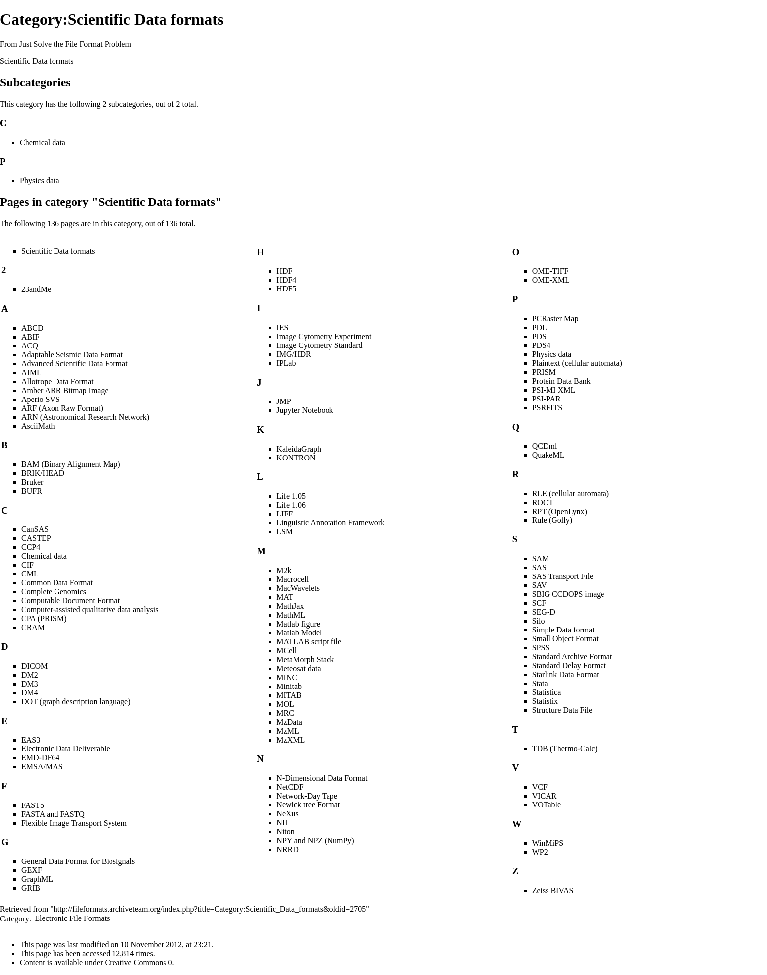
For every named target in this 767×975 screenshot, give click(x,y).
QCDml (544, 446)
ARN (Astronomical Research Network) (85, 417)
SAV (539, 585)
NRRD (287, 849)
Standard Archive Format (572, 656)
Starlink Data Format (565, 674)
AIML (31, 372)
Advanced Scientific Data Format (74, 363)
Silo (538, 621)
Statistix (545, 701)
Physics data (39, 180)
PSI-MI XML (554, 390)
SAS (539, 567)
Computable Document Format (70, 600)
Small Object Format (565, 638)
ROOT (543, 502)
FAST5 (32, 805)
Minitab (289, 686)
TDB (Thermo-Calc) (565, 749)
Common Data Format (57, 582)
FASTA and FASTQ (53, 814)
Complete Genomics (53, 591)
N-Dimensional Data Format (321, 778)
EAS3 (30, 740)
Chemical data (42, 142)
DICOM (34, 666)
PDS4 (541, 345)
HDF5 (286, 289)
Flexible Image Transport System (74, 823)
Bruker (32, 482)
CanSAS (35, 529)
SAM (540, 558)
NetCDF (289, 787)
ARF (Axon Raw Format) (62, 408)
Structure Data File (562, 710)
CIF (27, 565)
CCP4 (30, 547)
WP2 (540, 852)
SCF (539, 603)
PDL (539, 327)
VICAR (544, 796)
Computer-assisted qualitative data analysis (90, 609)
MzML (287, 731)
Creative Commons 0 (138, 962)
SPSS (541, 647)
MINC (286, 677)
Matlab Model (299, 633)
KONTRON (295, 458)
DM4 (29, 692)
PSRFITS (547, 407)
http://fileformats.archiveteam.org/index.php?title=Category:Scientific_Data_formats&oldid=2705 (210, 909)
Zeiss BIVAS (553, 890)
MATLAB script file (308, 641)
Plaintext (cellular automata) (577, 363)
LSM (284, 531)
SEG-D (543, 612)
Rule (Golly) (552, 520)
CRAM (33, 627)
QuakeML (548, 455)
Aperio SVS (40, 399)
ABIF (30, 337)
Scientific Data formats (36, 61)
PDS (539, 336)
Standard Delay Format (569, 665)
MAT (284, 597)
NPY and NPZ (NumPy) (315, 840)
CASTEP (36, 538)
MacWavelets (298, 588)
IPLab (286, 363)
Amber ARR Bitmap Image (65, 390)
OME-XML (551, 280)
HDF (284, 271)
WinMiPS (547, 843)
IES (282, 327)
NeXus (287, 813)
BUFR (31, 491)
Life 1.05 (291, 496)
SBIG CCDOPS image (568, 594)
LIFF (284, 514)
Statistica (546, 692)
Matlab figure (298, 624)
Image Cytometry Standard (319, 345)
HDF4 (286, 280)
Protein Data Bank (561, 381)
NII (281, 822)
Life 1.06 (291, 505)
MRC (285, 713)
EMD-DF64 (40, 757)
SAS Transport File (563, 576)
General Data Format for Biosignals (78, 861)
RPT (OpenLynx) (559, 511)
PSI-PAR (546, 399)
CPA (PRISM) (43, 618)
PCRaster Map (555, 318)
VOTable (546, 805)
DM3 (29, 684)
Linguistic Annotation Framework (330, 522)
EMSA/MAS (42, 766)
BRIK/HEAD (42, 473)
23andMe (36, 289)
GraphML (37, 879)
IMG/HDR (293, 354)
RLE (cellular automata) (570, 493)
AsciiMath (38, 426)
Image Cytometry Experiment (323, 336)
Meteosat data (298, 668)
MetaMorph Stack (305, 659)
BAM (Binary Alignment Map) (70, 464)
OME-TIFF (550, 271)
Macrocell (292, 579)
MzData (289, 722)
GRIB (30, 888)
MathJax (290, 606)
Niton (285, 831)
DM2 (29, 675)
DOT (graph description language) (76, 701)
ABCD (32, 328)
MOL (285, 704)
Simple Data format (563, 630)
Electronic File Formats (72, 918)
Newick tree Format (308, 805)
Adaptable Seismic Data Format (72, 354)
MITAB (288, 695)
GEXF (31, 870)
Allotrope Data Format (57, 381)
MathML (290, 615)
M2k (283, 570)
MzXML (290, 740)
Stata (540, 683)
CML (30, 574)
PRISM (544, 372)
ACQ (29, 346)
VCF (540, 787)
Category (14, 918)
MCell (286, 650)
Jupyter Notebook (304, 410)
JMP (283, 401)
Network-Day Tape (306, 796)
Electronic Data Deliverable (65, 749)
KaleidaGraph (298, 449)
